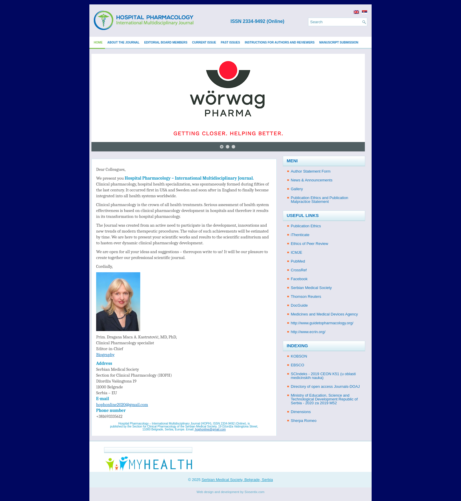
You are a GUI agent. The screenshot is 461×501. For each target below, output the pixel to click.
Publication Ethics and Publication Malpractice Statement (319, 200)
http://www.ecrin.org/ (308, 332)
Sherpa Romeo (303, 420)
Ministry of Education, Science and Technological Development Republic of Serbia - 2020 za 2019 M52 (324, 399)
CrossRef (299, 270)
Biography (105, 354)
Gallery (297, 189)
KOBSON (299, 356)
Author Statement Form (310, 171)
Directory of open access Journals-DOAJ (325, 386)
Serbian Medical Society (311, 287)
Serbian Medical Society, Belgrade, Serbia (237, 479)
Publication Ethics (306, 226)
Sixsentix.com (255, 492)
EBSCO (297, 365)
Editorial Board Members (165, 42)
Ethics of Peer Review (309, 243)
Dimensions (301, 412)
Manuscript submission (338, 42)
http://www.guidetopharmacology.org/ (322, 323)
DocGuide (299, 305)
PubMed (298, 261)
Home (98, 42)
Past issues (230, 42)
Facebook (299, 279)
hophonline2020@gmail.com (122, 404)
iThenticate (300, 235)
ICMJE (296, 252)
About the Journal (123, 42)
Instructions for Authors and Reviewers (280, 42)
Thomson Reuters (306, 296)
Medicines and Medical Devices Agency (324, 314)
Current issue (204, 42)
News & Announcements (312, 180)
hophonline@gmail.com (210, 429)
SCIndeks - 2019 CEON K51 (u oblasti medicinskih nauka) (323, 376)
